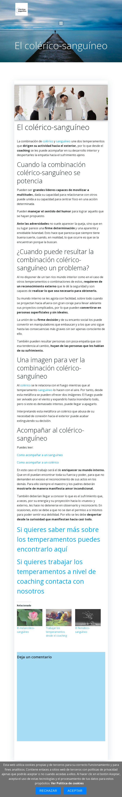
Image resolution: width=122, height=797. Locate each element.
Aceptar (75, 790)
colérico (48, 141)
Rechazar (48, 790)
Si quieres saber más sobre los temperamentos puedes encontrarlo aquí (58, 539)
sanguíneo (63, 141)
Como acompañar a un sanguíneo (40, 455)
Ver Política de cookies (67, 783)
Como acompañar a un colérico (38, 462)
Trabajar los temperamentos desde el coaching (56, 631)
